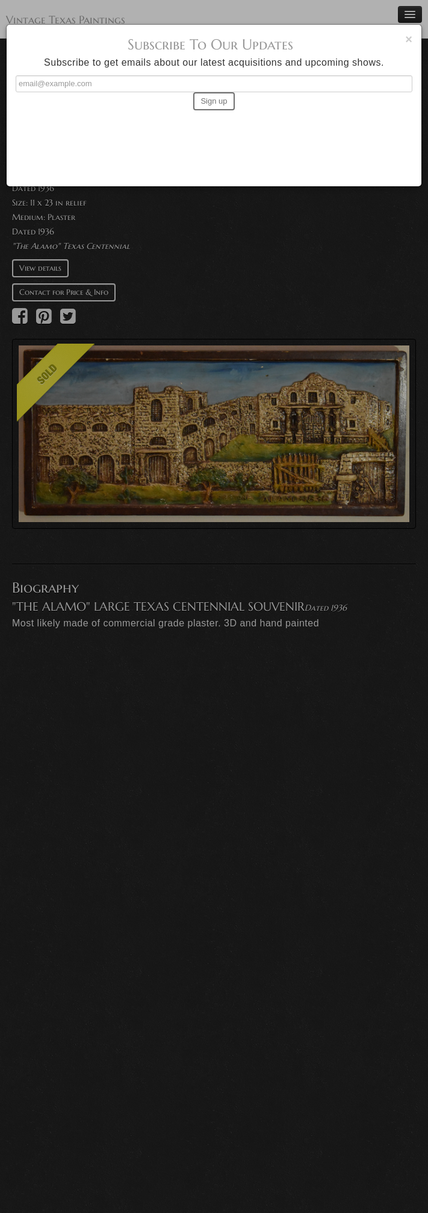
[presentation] (214, 142)
